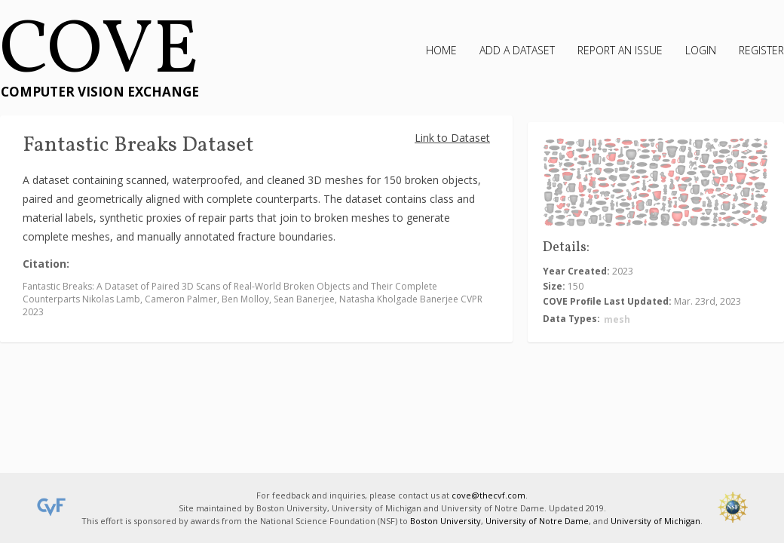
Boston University (445, 520)
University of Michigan (655, 520)
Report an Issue (620, 50)
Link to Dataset (452, 137)
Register (761, 50)
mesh (617, 319)
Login (700, 50)
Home (441, 50)
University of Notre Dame (537, 520)
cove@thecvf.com (488, 495)
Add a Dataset (517, 50)
